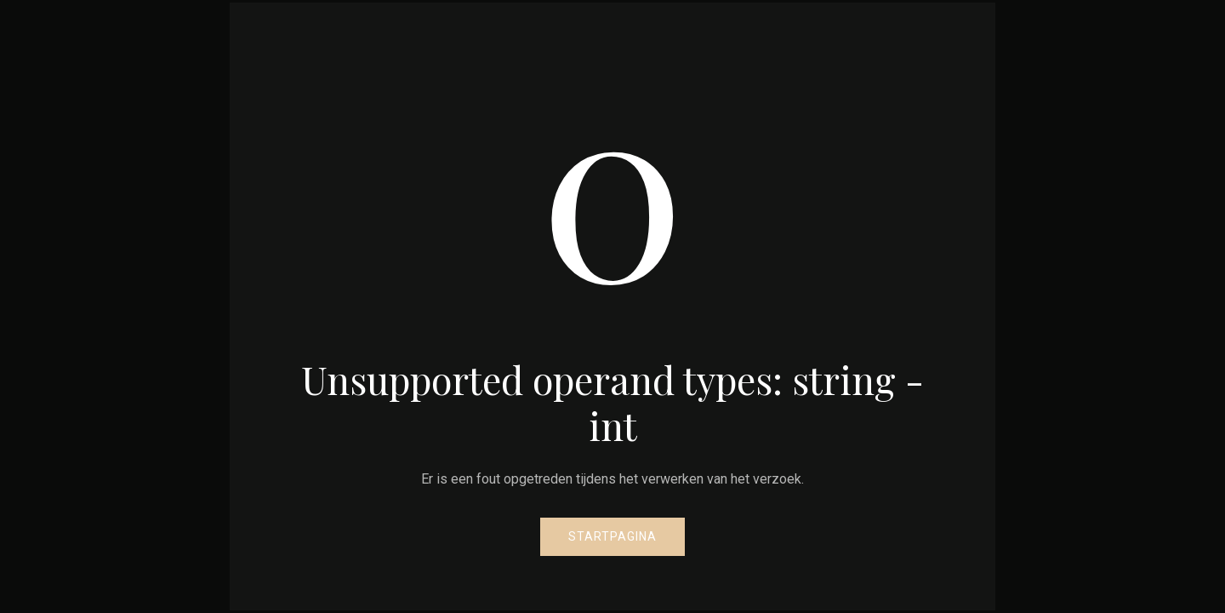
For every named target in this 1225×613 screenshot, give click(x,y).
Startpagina (612, 536)
